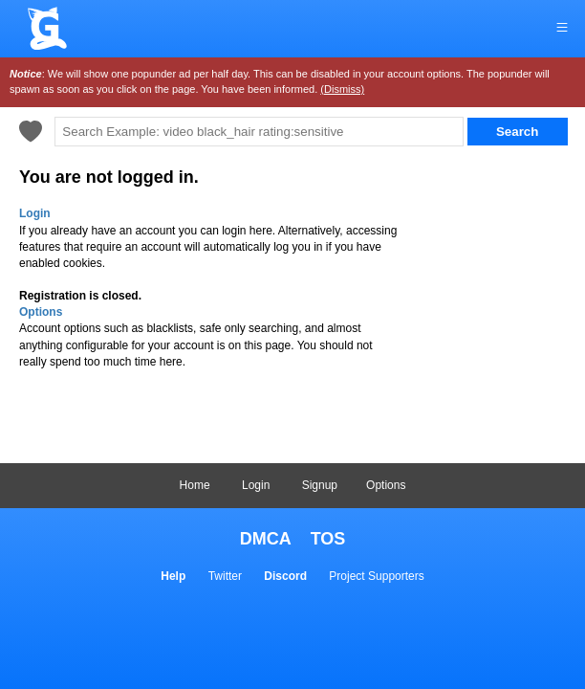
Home (195, 485)
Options (385, 485)
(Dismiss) (342, 89)
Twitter (225, 576)
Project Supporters (376, 576)
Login (256, 485)
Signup (319, 485)
